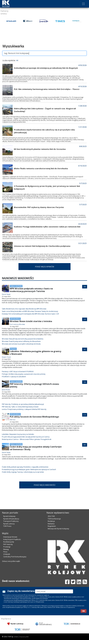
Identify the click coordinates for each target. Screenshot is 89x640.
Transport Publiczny (11, 521)
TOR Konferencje (54, 519)
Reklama (51, 524)
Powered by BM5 (24, 637)
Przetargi (6, 547)
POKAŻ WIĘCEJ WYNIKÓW (44, 266)
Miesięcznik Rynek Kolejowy (58, 528)
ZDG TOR (51, 516)
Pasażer (13, 349)
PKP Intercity (8, 544)
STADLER (6, 554)
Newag (6, 549)
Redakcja (51, 521)
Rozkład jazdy (8, 542)
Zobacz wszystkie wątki (11, 561)
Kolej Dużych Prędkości (12, 539)
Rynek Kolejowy (9, 516)
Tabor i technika (16, 286)
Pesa (5, 552)
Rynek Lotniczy (9, 524)
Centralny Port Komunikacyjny (14, 556)
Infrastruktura (15, 319)
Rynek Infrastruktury (11, 519)
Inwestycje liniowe (10, 537)
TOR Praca (7, 526)
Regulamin (52, 526)
